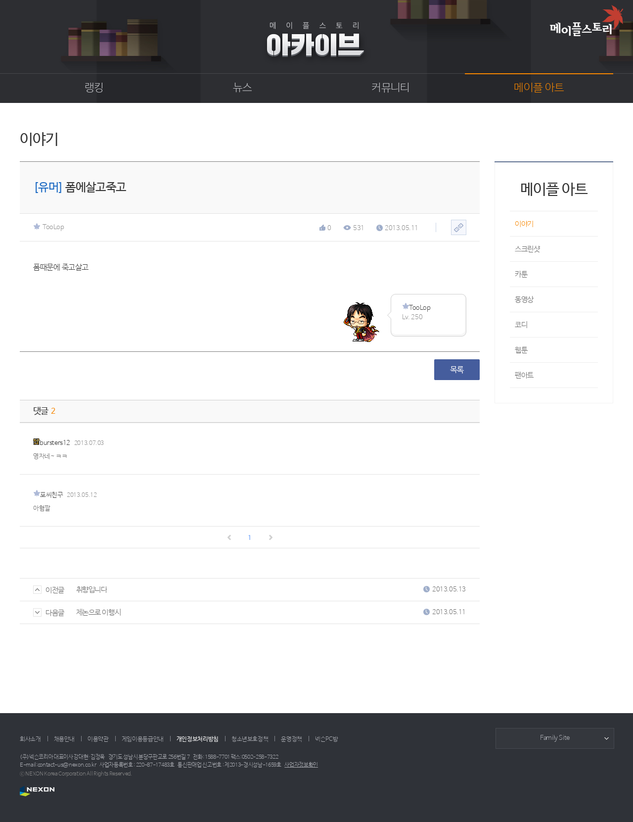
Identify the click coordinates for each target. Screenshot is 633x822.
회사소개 (30, 739)
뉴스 (242, 88)
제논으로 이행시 (98, 612)
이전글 (48, 590)
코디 (521, 325)
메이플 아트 (539, 88)
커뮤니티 (390, 88)
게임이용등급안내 (143, 739)
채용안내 (64, 739)
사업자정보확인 (301, 765)
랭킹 (94, 88)
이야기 (524, 224)
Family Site (555, 738)
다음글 (48, 613)
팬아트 (524, 375)
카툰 (521, 274)
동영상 (524, 299)
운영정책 (291, 739)
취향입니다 (91, 589)
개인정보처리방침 (198, 739)
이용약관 (98, 739)
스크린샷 (527, 249)
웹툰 (521, 350)
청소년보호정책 (249, 739)
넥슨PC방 (326, 739)
